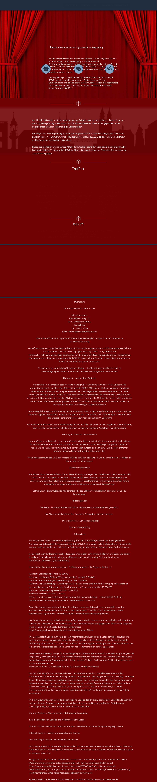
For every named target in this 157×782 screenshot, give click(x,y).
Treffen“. (69, 88)
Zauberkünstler (56, 82)
